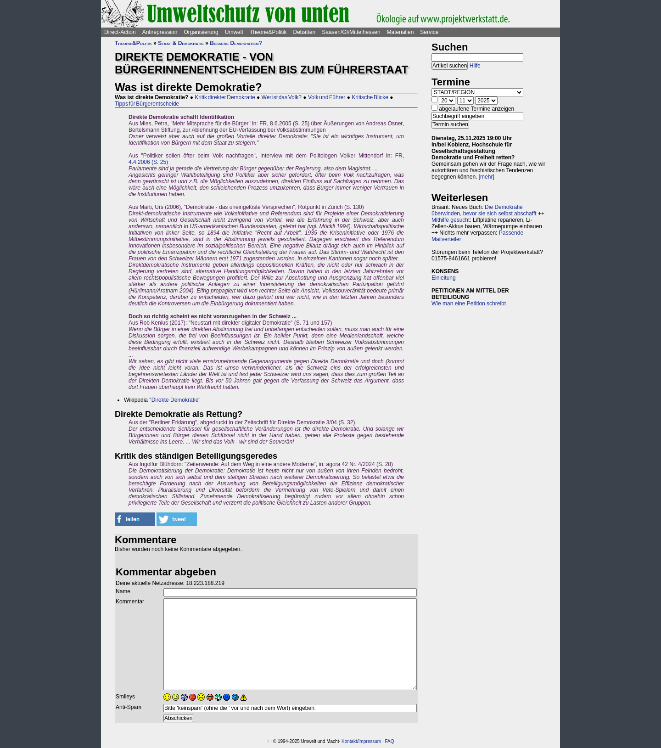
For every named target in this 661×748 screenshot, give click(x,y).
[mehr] (486, 177)
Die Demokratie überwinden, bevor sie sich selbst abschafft (484, 210)
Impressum (370, 741)
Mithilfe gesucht (450, 220)
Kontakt (349, 741)
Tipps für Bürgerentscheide (147, 104)
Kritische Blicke (370, 97)
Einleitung (443, 278)
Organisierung (201, 32)
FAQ (389, 741)
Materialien (400, 32)
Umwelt (234, 32)
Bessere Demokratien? (236, 43)
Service (429, 32)
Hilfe (475, 65)
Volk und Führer (326, 97)
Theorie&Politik (268, 32)
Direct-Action (120, 32)
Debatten (304, 32)
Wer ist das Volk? (282, 97)
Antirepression (160, 32)
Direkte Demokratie (175, 400)
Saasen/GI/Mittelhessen (351, 32)
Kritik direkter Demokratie (225, 97)
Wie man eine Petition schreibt (468, 303)
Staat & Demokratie (181, 43)
